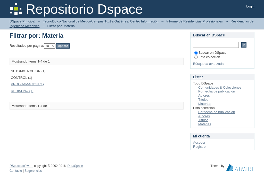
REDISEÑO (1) (22, 91)
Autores (204, 95)
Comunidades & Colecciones (219, 87)
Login (250, 6)
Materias (204, 104)
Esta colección (207, 57)
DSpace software (21, 166)
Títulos (203, 100)
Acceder (199, 142)
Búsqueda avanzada (208, 64)
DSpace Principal (22, 21)
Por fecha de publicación (216, 91)
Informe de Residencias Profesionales (194, 21)
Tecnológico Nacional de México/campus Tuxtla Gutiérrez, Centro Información (101, 21)
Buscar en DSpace (210, 53)
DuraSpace (75, 166)
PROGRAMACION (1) (27, 84)
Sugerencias (33, 171)
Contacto (16, 171)
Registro (199, 147)
